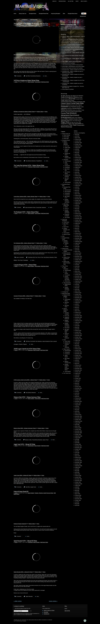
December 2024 (78, 160)
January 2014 (78, 366)
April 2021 (77, 230)
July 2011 (77, 391)
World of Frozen (66, 234)
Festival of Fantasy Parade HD (21, 491)
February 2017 (78, 312)
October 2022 (78, 200)
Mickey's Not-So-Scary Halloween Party (66, 254)
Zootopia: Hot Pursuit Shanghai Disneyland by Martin (73, 44)
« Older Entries (18, 601)
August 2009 (77, 422)
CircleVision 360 (31, 257)
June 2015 (77, 342)
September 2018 (78, 281)
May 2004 (77, 503)
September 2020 (78, 241)
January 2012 (78, 386)
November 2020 (78, 238)
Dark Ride (28, 76)
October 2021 (78, 220)
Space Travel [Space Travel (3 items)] (72, 120)
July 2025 (77, 149)
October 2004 (78, 500)
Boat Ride (28, 487)
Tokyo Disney (16, 19)
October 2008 (78, 434)
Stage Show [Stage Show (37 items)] (65, 122)
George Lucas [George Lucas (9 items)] (80, 106)
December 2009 (78, 416)
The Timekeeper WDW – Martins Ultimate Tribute (26, 212)
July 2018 (77, 284)
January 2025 (78, 159)
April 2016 (77, 329)
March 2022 (77, 211)
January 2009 (78, 429)
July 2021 (77, 225)
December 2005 (78, 478)
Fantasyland (30, 25)
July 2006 (77, 469)
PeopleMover (39, 160)
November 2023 (78, 180)
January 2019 (78, 274)
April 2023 (77, 192)
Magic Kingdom (36, 25)
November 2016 (78, 317)
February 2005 (78, 495)
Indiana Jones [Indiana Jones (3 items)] (75, 110)
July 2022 (77, 205)
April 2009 (77, 424)
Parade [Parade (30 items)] (63, 113)
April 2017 (77, 309)
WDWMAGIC (46, 613)
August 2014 (77, 358)
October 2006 (78, 464)
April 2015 (77, 345)
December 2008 (78, 431)
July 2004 (77, 502)
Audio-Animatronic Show (30, 207)
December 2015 (78, 333)
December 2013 (78, 368)
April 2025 (77, 154)
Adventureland (31, 445)
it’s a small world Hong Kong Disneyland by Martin (72, 49)
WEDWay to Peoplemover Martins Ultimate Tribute (26, 80)
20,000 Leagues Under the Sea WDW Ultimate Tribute (27, 349)
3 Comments (18, 76)
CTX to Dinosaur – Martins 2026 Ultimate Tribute (72, 42)
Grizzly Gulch (66, 222)
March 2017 (77, 310)
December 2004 (78, 498)
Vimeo (48, 54)
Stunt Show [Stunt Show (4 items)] (76, 122)
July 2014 (77, 360)
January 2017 (78, 314)
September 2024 (78, 165)
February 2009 (78, 427)
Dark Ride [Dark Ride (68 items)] (80, 103)
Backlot (66, 206)
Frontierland (30, 166)
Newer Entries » (53, 601)
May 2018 (77, 287)
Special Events (83, 16)
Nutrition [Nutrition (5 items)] (80, 111)
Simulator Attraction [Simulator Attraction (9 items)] (78, 119)
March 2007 (77, 455)
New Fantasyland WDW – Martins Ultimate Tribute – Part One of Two (31, 23)
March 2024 (77, 174)
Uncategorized (24, 19)
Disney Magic (66, 136)
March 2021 (77, 231)
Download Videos (62, 1)
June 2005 (77, 488)
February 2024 (78, 175)
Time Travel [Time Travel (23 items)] (72, 125)
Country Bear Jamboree (41, 207)
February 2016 (78, 330)
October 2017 (78, 299)
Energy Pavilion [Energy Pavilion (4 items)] (75, 104)
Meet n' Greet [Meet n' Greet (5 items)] (81, 110)
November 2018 (78, 277)
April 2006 (77, 472)
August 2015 (77, 340)
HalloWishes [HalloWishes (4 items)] (69, 108)
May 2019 (77, 268)
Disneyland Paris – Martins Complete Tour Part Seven (73, 69)
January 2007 (78, 459)
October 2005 (78, 482)
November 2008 (78, 432)
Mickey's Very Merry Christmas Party (66, 263)
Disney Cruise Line (22, 13)
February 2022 (78, 213)
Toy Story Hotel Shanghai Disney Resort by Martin (72, 39)
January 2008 (78, 444)
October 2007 (78, 449)
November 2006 (78, 462)
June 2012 (77, 381)
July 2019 (77, 264)
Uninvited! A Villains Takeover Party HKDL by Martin (73, 47)
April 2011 (77, 396)
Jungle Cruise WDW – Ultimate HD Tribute (24, 444)
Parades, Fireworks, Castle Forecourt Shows (44, 493)
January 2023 (78, 197)
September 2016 (78, 320)
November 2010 (78, 401)
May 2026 (77, 134)
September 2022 (78, 202)
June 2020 (77, 246)
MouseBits (46, 612)
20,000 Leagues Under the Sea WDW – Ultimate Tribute (25, 379)
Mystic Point (66, 226)
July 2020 (77, 244)
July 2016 (77, 324)
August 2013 (77, 373)
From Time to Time (39, 257)
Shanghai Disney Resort (72, 13)
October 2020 (78, 239)
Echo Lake (67, 315)
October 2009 (78, 419)
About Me (54, 1)
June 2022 (77, 207)
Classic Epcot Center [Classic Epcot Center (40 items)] (68, 103)
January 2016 (78, 332)
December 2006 (78, 460)
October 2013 (78, 371)
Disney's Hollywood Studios (65, 310)
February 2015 (78, 348)
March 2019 (77, 271)
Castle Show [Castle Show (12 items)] (64, 100)
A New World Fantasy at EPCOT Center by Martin (72, 64)
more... (45, 76)
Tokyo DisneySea (67, 282)
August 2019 (77, 263)
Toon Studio (67, 217)
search (77, 1)
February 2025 (78, 157)
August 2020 (77, 243)
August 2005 (77, 485)
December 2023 (78, 179)
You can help (70, 1)
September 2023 (78, 183)
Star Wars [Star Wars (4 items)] (72, 122)
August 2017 (77, 302)
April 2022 (77, 210)
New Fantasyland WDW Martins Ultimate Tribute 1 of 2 (25, 54)
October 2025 (78, 144)
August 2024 (77, 167)
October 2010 (78, 403)
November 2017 (78, 297)
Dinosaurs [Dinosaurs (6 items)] (63, 105)
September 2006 (78, 465)
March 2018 (77, 291)
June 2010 (77, 408)
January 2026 (78, 141)
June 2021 (77, 226)
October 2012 (78, 378)
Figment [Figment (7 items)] (80, 105)
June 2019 (77, 266)
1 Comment (18, 207)
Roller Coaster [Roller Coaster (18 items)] (69, 119)
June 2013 (77, 375)
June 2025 (77, 150)
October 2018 (78, 279)
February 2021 (78, 233)
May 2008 (77, 441)
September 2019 (78, 261)
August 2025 (77, 147)
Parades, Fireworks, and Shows (67, 201)
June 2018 (77, 286)
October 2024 (78, 164)
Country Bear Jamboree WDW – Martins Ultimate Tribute (25, 196)
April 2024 (77, 172)
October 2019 (78, 259)
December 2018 (78, 276)
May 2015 (77, 343)
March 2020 (77, 251)
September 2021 (78, 221)
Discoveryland (68, 191)
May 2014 (77, 363)
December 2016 (78, 315)
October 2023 (78, 182)
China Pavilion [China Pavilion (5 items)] (71, 100)
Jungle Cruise (33, 487)
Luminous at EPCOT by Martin (68, 63)
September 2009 (78, 421)
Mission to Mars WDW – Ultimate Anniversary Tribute (27, 397)
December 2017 (78, 296)
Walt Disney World (33, 19)
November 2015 (78, 335)
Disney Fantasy (66, 135)
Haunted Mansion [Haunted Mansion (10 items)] (76, 108)
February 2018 (78, 292)
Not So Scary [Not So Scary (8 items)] (74, 111)
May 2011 (77, 394)
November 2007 (78, 447)
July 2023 (77, 187)
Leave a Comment (20, 257)
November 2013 (78, 370)
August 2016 (77, 322)
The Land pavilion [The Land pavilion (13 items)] (77, 123)
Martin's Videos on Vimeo (49, 610)
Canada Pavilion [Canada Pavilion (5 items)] (79, 99)
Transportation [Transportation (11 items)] (80, 125)
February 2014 (78, 365)
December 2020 (78, 236)
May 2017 (77, 307)
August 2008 (77, 437)
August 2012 (77, 380)
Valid (67, 610)
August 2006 (77, 467)
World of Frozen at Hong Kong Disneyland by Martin (73, 41)
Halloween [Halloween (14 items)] (64, 108)
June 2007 (77, 452)
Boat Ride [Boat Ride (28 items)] (72, 99)
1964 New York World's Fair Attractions (34, 341)
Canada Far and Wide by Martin (68, 50)
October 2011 (78, 389)
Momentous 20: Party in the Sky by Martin (71, 46)
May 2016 (77, 327)
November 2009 (78, 418)
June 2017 (77, 305)
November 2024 (78, 162)
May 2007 (77, 454)
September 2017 (78, 300)
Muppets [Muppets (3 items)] (69, 111)
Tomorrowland (38, 81)
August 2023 (77, 185)
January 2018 (78, 294)
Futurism (21, 344)
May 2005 (77, 490)
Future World (67, 341)
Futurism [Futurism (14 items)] (73, 106)
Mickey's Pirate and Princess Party (66, 259)
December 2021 (78, 216)
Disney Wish (66, 138)
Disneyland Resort (32, 13)
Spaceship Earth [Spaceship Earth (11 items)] (65, 120)
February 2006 (78, 475)
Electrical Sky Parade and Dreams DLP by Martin (72, 68)
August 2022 (77, 203)
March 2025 (77, 155)
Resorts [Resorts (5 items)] (62, 119)
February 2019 (78, 272)
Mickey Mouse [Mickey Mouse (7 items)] (64, 111)
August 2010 (77, 404)
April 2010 (77, 411)
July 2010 (77, 406)
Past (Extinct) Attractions (35, 76)
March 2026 (77, 137)
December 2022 (78, 198)
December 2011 (78, 388)
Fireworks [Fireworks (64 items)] (64, 107)
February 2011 (78, 398)
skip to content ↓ (84, 1)
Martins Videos (42, 54)
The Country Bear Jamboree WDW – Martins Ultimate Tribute (29, 165)
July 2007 (77, 450)
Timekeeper (25, 260)
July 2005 (77, 487)
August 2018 (77, 282)
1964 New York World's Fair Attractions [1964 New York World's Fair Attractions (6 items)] (74, 95)
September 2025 (78, 146)
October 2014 (78, 355)
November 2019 (78, 258)
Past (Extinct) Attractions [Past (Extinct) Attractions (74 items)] (68, 114)
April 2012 (77, 385)
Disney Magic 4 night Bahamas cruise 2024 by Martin (73, 66)
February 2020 (78, 253)
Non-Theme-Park (67, 373)
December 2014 (78, 352)
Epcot (64, 339)
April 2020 (77, 249)
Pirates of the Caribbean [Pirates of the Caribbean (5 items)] (76, 117)
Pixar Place (67, 327)
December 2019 (78, 256)
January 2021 (78, 235)
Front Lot (66, 208)
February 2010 (78, 414)
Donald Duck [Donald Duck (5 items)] (68, 105)
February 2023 (78, 195)
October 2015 (78, 337)
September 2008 (78, 436)
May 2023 (77, 190)
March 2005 (77, 493)
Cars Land (67, 145)
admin (16, 25)
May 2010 (77, 409)
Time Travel (20, 260)
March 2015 (77, 347)
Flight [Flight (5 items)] (70, 106)
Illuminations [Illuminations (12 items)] (69, 110)
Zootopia (66, 246)
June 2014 (77, 361)
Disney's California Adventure (65, 143)
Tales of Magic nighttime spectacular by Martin (71, 61)
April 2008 (77, 442)
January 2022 (78, 215)
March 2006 (77, 474)
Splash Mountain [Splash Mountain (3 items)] (78, 120)
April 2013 (77, 376)
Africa (66, 297)
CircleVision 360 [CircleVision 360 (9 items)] (81, 101)
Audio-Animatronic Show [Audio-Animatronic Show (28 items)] (69, 97)
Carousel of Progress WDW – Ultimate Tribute (25, 265)
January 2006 (78, 477)
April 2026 (77, 136)
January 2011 (78, 399)
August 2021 (77, 223)
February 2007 (78, 457)
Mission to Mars (28, 439)
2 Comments (18, 160)
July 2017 (77, 304)
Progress (25, 344)
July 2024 (77, 169)
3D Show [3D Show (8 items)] (63, 95)
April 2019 (77, 269)
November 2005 (78, 480)
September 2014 (78, 357)
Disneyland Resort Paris (43, 13)
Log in (66, 608)
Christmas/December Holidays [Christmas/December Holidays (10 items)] (69, 101)
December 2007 (78, 446)
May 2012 (77, 383)
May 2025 (77, 152)
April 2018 (77, 289)
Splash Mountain (29, 596)
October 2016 (78, 319)
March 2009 (77, 426)
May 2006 (77, 470)
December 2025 (78, 142)
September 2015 (78, 338)
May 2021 (77, 228)
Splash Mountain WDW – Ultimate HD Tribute (25, 541)
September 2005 (78, 483)
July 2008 (77, 439)
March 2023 (77, 193)
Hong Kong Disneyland (55, 13)
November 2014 (78, 353)
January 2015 (78, 350)
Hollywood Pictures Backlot (67, 150)
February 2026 (78, 139)
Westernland (67, 281)
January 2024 (78, 177)
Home (15, 13)
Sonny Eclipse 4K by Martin (68, 89)
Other (64, 13)
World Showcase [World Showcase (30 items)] (66, 127)
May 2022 (77, 208)
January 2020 (78, 254)
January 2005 (78, 497)
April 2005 (77, 492)
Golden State (67, 147)
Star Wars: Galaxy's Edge (67, 179)
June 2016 (77, 325)
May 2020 (77, 248)
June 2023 (77, 188)
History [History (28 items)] (63, 110)
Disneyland (65, 159)
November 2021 (78, 218)
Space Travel (45, 439)
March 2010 (77, 413)
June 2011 (77, 393)
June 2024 (77, 170)
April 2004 (77, 505)
